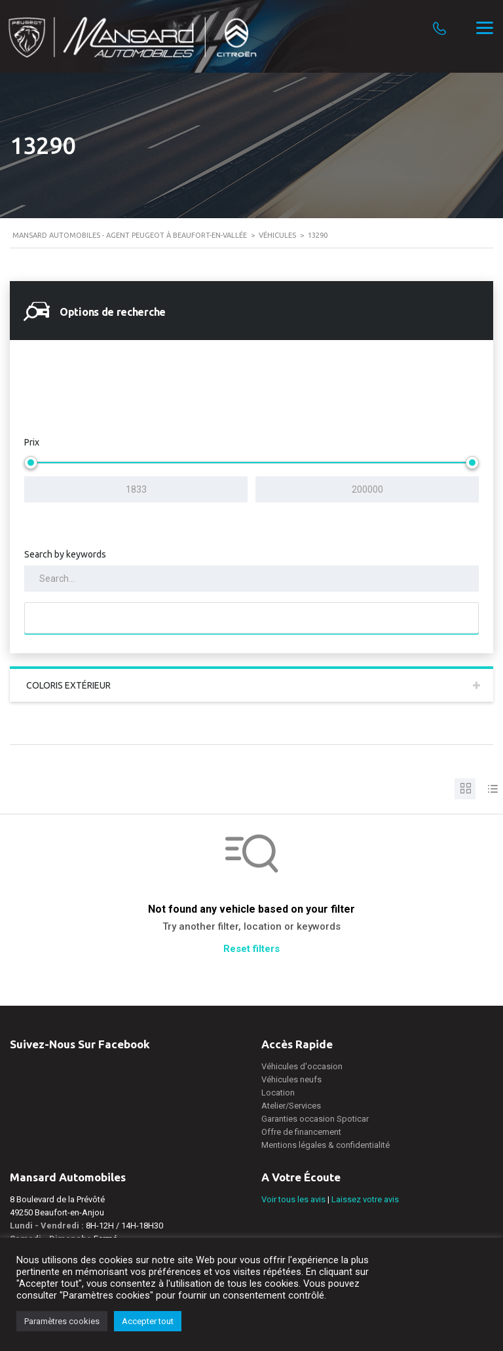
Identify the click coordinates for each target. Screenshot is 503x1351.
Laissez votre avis (365, 1199)
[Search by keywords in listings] (251, 578)
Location (278, 1092)
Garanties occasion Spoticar (315, 1119)
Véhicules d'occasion (302, 1066)
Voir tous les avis (293, 1199)
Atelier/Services (291, 1106)
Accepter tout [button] (148, 1321)
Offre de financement (301, 1132)
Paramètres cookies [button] (62, 1321)
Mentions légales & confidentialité (325, 1145)
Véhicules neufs (291, 1079)
